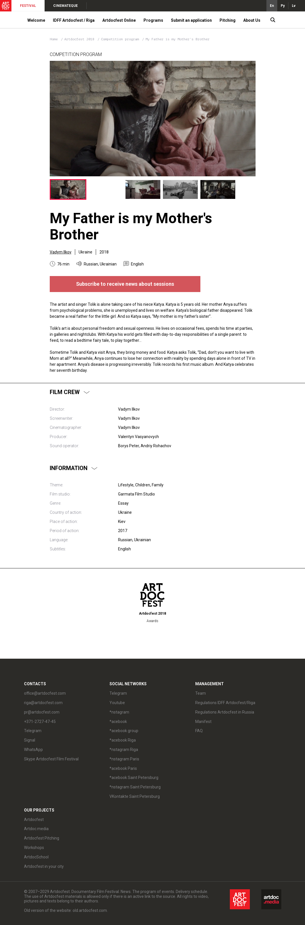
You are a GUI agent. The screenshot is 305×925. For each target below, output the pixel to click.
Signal (29, 740)
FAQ (199, 730)
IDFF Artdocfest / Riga (74, 20)
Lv (294, 6)
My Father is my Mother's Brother (177, 39)
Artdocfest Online (119, 20)
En (272, 6)
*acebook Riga (122, 740)
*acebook (118, 721)
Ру (283, 6)
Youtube (117, 702)
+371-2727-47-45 (40, 721)
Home (54, 39)
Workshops (34, 847)
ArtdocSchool (36, 857)
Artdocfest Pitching (41, 838)
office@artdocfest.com (45, 693)
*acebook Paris (123, 768)
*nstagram (119, 712)
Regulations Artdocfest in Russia (224, 712)
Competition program (121, 39)
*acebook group (123, 730)
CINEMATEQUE (65, 6)
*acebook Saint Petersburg (133, 777)
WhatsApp (33, 749)
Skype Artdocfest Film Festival (51, 759)
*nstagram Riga (123, 749)
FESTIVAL (28, 6)
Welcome (36, 20)
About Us (251, 20)
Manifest (203, 721)
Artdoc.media (36, 828)
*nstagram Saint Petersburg (135, 787)
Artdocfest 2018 (80, 39)
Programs (153, 20)
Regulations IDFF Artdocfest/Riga (225, 702)
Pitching (228, 20)
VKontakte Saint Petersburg (134, 796)
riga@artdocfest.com (43, 702)
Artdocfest (34, 819)
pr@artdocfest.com (41, 712)
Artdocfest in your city (44, 866)
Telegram (32, 730)
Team (200, 693)
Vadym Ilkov (60, 252)
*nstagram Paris (124, 759)
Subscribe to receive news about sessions (125, 284)
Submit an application (191, 20)
